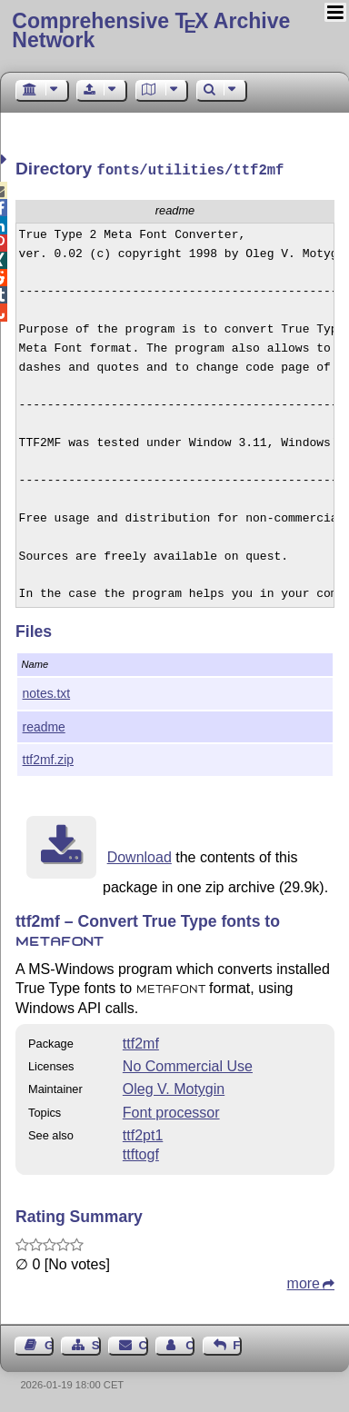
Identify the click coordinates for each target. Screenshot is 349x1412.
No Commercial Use (188, 1064)
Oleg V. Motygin (173, 1087)
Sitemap (96, 1343)
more (303, 1281)
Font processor (171, 1111)
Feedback (237, 1343)
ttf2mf (141, 1041)
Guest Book (49, 1343)
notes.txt (47, 691)
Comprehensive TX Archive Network (151, 30)
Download (139, 855)
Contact (143, 1343)
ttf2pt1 (143, 1133)
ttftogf (141, 1152)
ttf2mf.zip (48, 758)
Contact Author (189, 1343)
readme (44, 725)
